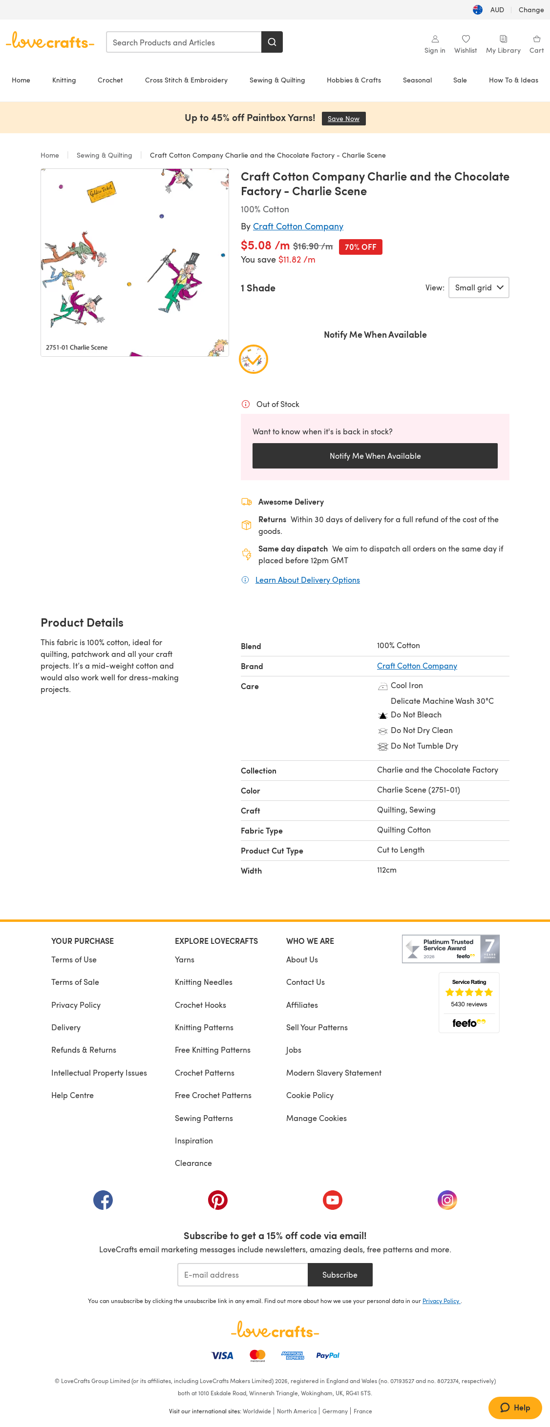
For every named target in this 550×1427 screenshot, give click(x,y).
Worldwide (257, 1411)
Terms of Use (74, 959)
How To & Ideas (513, 79)
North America (297, 1411)
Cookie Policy (310, 1095)
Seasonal (417, 79)
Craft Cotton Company (298, 226)
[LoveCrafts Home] (275, 1329)
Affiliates (302, 1004)
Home (21, 79)
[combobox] (184, 42)
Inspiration (194, 1140)
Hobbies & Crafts (354, 79)
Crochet (110, 79)
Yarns (184, 959)
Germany (335, 1411)
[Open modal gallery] (135, 262)
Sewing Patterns (204, 1118)
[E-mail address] (242, 1274)
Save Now (347, 118)
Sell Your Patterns (317, 1027)
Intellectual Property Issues (99, 1072)
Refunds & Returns (83, 1049)
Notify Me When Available (375, 455)
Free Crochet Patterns (213, 1095)
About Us (302, 959)
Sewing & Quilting (277, 79)
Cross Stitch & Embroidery (186, 79)
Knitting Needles (204, 982)
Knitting (64, 79)
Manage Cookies (316, 1118)
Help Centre (72, 1095)
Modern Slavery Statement (333, 1072)
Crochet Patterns (204, 1072)
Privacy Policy (76, 1004)
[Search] (272, 42)
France (363, 1411)
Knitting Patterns (204, 1027)
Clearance (193, 1163)
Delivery (66, 1027)
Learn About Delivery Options (307, 579)
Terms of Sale (75, 982)
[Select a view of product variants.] (478, 287)
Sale (460, 79)
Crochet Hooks (200, 1004)
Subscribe (340, 1274)
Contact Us (305, 982)
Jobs (293, 1049)
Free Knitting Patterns (213, 1049)
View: (434, 287)
